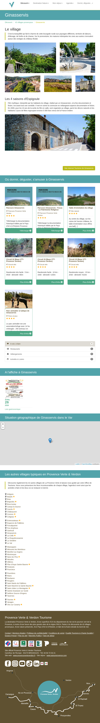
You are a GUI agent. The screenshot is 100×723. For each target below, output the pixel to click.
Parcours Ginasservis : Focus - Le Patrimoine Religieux (50, 209)
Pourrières (11, 573)
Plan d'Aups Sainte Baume (17, 564)
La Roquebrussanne (15, 538)
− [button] (3, 427)
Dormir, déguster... (85, 3)
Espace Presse (11, 636)
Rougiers (10, 581)
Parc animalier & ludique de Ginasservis (17, 312)
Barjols (10, 497)
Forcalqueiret (12, 526)
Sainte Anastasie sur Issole (17, 591)
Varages (10, 602)
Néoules (10, 559)
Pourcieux (11, 569)
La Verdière (11, 541)
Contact (8, 633)
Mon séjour (58, 3)
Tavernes (10, 596)
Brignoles (10, 502)
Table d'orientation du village (81, 208)
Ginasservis (40, 22)
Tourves (10, 600)
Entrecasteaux (12, 521)
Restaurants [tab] (50, 349)
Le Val (9, 543)
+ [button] (3, 424)
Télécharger (25, 231)
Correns (10, 514)
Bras (9, 499)
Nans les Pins (12, 557)
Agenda (70, 3)
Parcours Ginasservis (15, 208)
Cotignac (10, 517)
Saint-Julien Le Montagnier (17, 588)
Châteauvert (12, 512)
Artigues (10, 494)
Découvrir (25, 3)
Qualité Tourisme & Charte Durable (79, 633)
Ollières (10, 562)
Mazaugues (11, 547)
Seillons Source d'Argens (17, 593)
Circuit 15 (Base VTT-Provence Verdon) (77, 260)
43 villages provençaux (24, 22)
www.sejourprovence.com (57, 655)
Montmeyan (11, 554)
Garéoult (10, 531)
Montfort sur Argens (14, 552)
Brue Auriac (11, 504)
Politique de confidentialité (37, 633)
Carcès (10, 509)
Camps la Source (14, 507)
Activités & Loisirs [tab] (50, 359)
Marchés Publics (35, 636)
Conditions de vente (56, 633)
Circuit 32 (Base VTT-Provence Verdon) (15, 260)
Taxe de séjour (48, 636)
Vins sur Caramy (13, 605)
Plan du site (22, 636)
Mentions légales (19, 633)
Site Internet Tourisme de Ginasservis (78, 168)
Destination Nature (41, 3)
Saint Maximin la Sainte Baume (19, 586)
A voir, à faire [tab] (50, 344)
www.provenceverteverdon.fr (24, 655)
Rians (9, 576)
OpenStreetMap (87, 464)
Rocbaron (11, 578)
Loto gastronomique (12, 409)
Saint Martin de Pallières (16, 583)
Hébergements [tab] (50, 354)
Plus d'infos (88, 231)
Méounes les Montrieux (16, 549)
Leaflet (77, 464)
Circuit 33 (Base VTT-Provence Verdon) (46, 260)
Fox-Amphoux (12, 528)
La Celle (10, 536)
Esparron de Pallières (15, 523)
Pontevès (10, 567)
